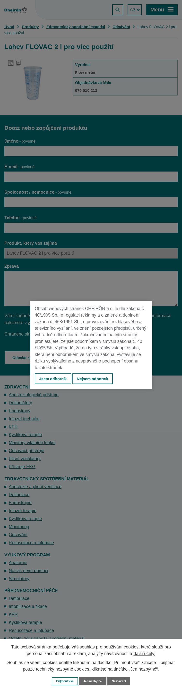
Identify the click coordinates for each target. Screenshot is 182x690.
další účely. (144, 653)
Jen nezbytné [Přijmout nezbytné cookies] (93, 681)
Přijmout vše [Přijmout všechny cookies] (64, 681)
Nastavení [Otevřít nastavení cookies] (120, 681)
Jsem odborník (53, 378)
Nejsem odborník (92, 378)
